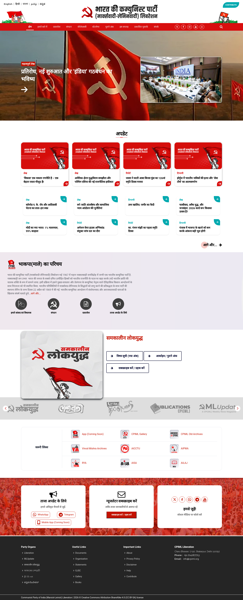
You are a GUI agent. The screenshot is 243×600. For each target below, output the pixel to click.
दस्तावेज (56, 26)
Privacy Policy (133, 559)
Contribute (131, 576)
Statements (80, 565)
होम (30, 26)
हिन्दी (17, 4)
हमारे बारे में (42, 26)
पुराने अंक (109, 26)
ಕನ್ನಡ (42, 4)
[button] (237, 408)
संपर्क (156, 26)
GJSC (78, 570)
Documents (80, 553)
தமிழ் (34, 4)
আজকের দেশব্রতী (32, 570)
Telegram (66, 515)
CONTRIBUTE (231, 5)
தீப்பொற (28, 576)
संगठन (69, 26)
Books (78, 582)
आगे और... (36, 304)
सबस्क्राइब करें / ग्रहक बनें (121, 515)
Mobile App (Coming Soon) (53, 522)
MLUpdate (29, 559)
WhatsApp (40, 515)
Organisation (81, 559)
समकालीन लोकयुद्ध (32, 565)
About (129, 553)
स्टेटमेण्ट (95, 26)
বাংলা (25, 4)
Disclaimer (131, 565)
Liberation (29, 553)
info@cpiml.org (191, 559)
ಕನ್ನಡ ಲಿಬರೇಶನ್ (31, 582)
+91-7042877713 (191, 555)
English (8, 4)
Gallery (78, 576)
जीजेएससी (81, 26)
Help (128, 570)
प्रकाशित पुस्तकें (141, 26)
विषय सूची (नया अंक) (125, 356)
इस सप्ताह (124, 26)
